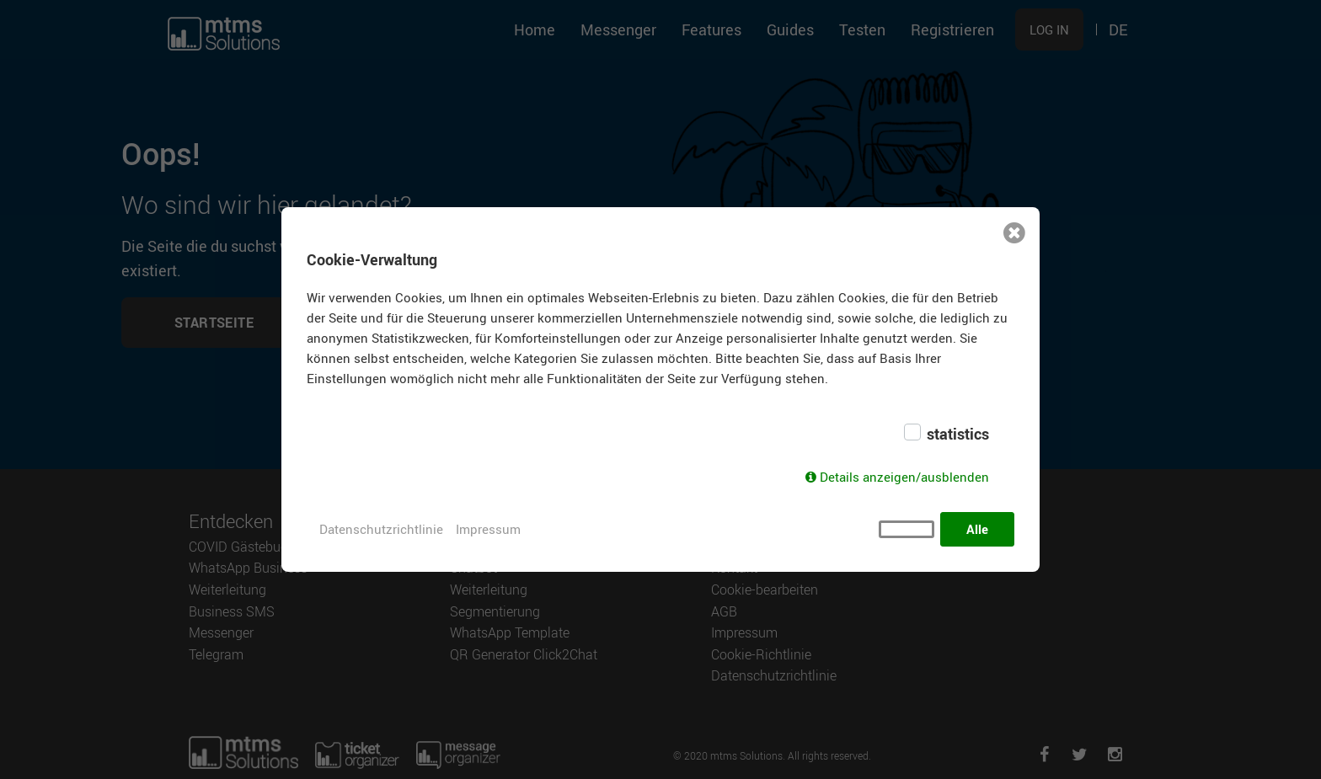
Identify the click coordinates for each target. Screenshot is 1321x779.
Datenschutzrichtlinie (381, 528)
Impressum (488, 528)
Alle (977, 528)
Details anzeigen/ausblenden (904, 476)
